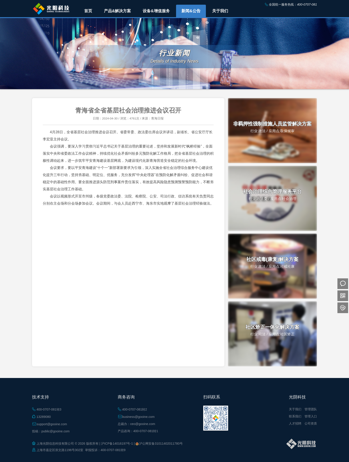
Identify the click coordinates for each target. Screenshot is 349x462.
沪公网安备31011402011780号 (161, 443)
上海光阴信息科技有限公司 (55, 443)
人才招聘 (295, 423)
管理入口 (310, 416)
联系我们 (295, 416)
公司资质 (310, 423)
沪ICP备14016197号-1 (117, 443)
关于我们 (295, 409)
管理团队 (310, 409)
